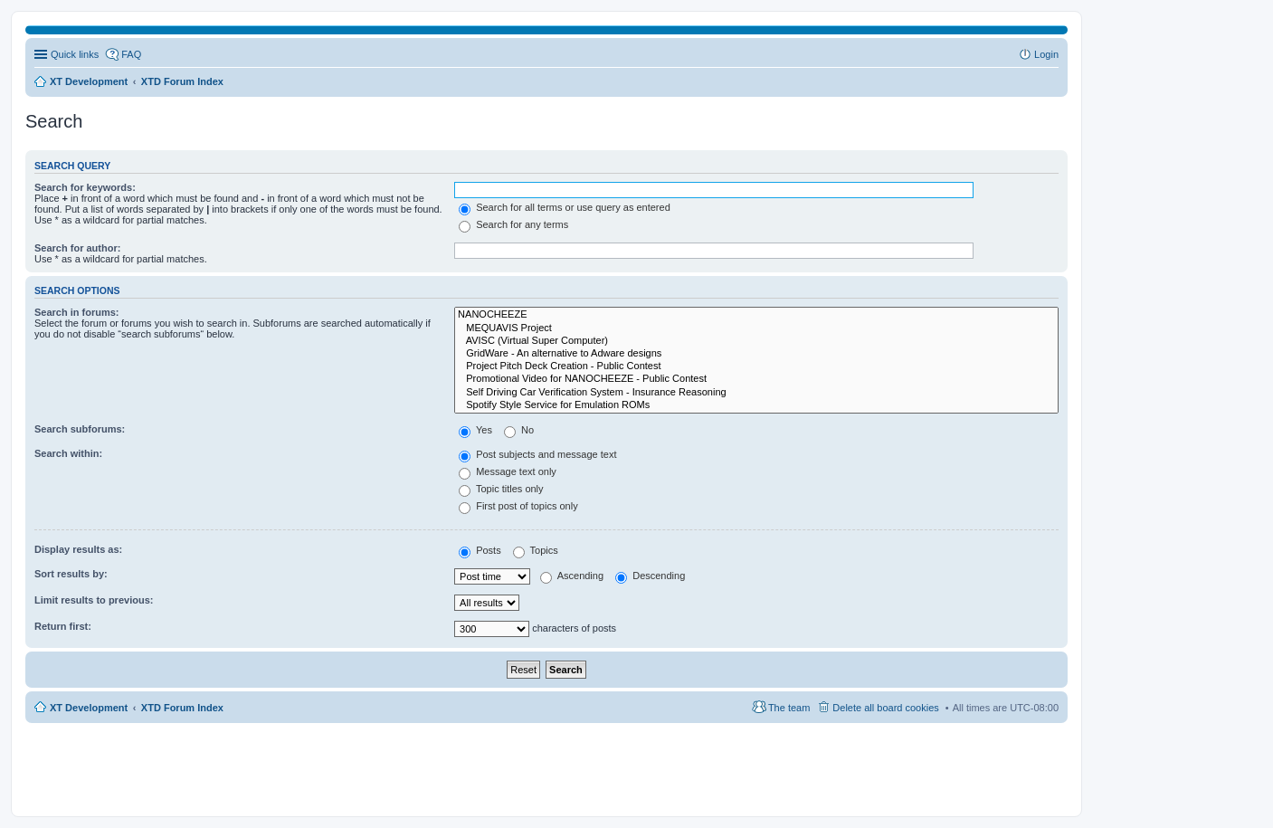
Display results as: (78, 549)
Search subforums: (79, 429)
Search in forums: (76, 312)
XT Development (89, 707)
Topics (535, 550)
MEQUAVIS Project (756, 328)
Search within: (68, 453)
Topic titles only (501, 488)
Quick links (75, 54)
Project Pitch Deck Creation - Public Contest (756, 366)
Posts (480, 550)
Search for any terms (513, 224)
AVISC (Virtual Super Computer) (756, 341)
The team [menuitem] (789, 707)
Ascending (571, 575)
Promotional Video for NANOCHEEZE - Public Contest (756, 379)
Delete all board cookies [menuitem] (885, 707)
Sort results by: (71, 573)
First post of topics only (518, 505)
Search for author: (77, 248)
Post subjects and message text (537, 454)
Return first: (62, 626)
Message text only (507, 471)
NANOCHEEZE (756, 315)
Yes (475, 429)
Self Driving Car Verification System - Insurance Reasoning (756, 392)
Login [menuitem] (1046, 54)
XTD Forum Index (182, 707)
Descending (650, 575)
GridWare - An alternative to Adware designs (756, 353)
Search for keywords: (85, 187)
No (519, 429)
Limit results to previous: (93, 600)
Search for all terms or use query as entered (564, 207)
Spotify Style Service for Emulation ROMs (756, 405)
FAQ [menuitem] (131, 54)
